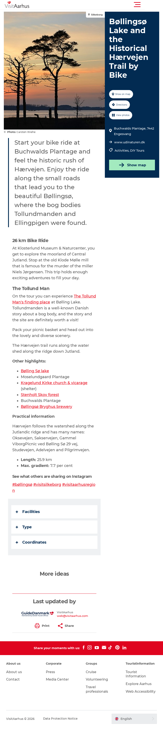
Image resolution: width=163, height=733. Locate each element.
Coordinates (31, 548)
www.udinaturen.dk (129, 142)
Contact (13, 685)
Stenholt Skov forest (40, 400)
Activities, (122, 150)
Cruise (91, 678)
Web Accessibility (140, 697)
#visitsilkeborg (48, 490)
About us (14, 678)
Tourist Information (135, 680)
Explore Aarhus (138, 690)
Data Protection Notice (61, 725)
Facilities (28, 517)
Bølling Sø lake (35, 377)
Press (51, 678)
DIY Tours (137, 150)
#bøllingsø (23, 490)
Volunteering (97, 685)
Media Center (58, 685)
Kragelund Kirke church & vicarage (54, 388)
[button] (100, 4)
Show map (132, 165)
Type (24, 533)
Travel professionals (97, 695)
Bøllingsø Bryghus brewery (47, 412)
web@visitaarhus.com (72, 621)
